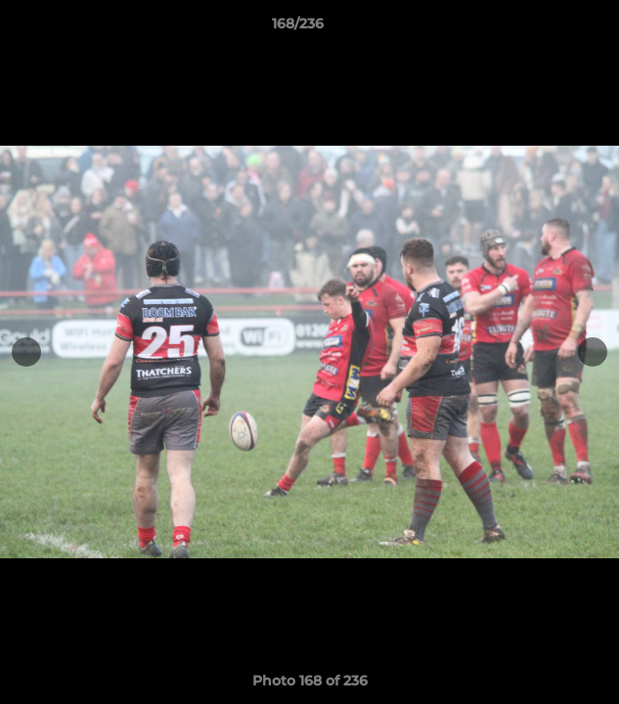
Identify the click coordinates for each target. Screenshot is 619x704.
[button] (548, 28)
